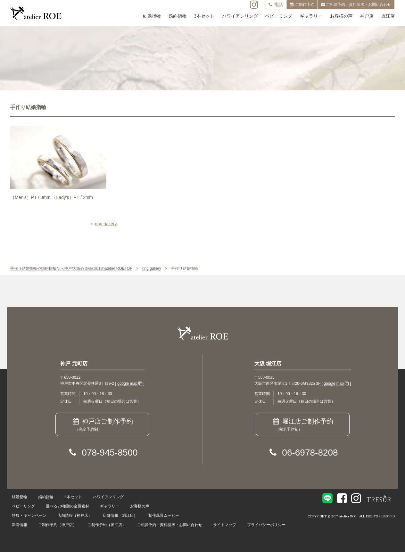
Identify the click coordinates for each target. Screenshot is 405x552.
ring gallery (106, 223)
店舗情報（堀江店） (120, 515)
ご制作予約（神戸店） (57, 524)
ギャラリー (311, 16)
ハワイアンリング (240, 16)
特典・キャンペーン (29, 515)
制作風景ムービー (163, 515)
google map (127, 383)
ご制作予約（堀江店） (106, 524)
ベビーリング (278, 16)
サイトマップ (224, 524)
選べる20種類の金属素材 (67, 506)
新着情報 (19, 524)
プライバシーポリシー (266, 524)
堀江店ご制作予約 (302, 425)
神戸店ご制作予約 (102, 425)
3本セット (204, 16)
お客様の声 (341, 16)
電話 (275, 4)
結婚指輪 (152, 16)
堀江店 (388, 16)
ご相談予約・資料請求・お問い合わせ (169, 524)
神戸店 (367, 16)
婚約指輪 (177, 16)
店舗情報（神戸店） (74, 515)
